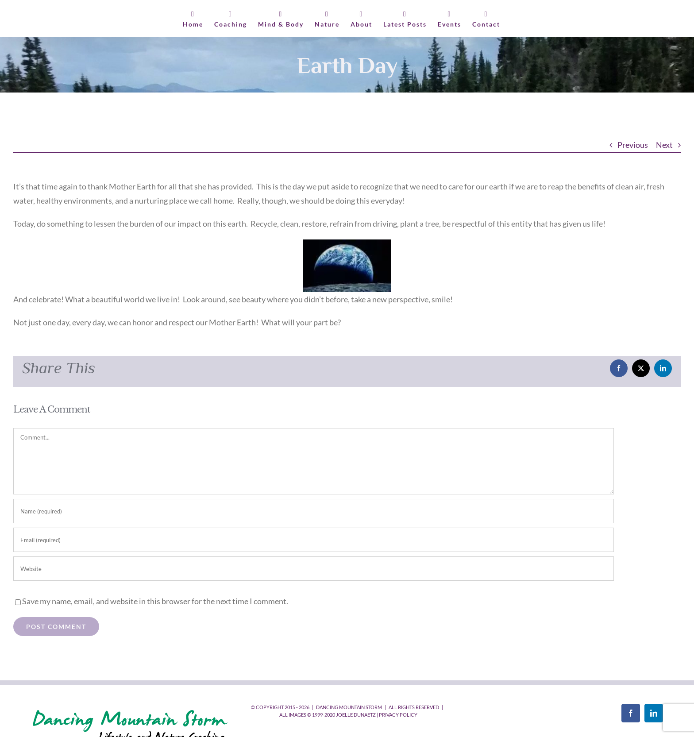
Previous (632, 145)
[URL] (313, 568)
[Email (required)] (313, 540)
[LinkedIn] (653, 713)
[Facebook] (630, 713)
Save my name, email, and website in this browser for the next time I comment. (155, 601)
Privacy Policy (398, 715)
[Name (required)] (313, 511)
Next (664, 145)
